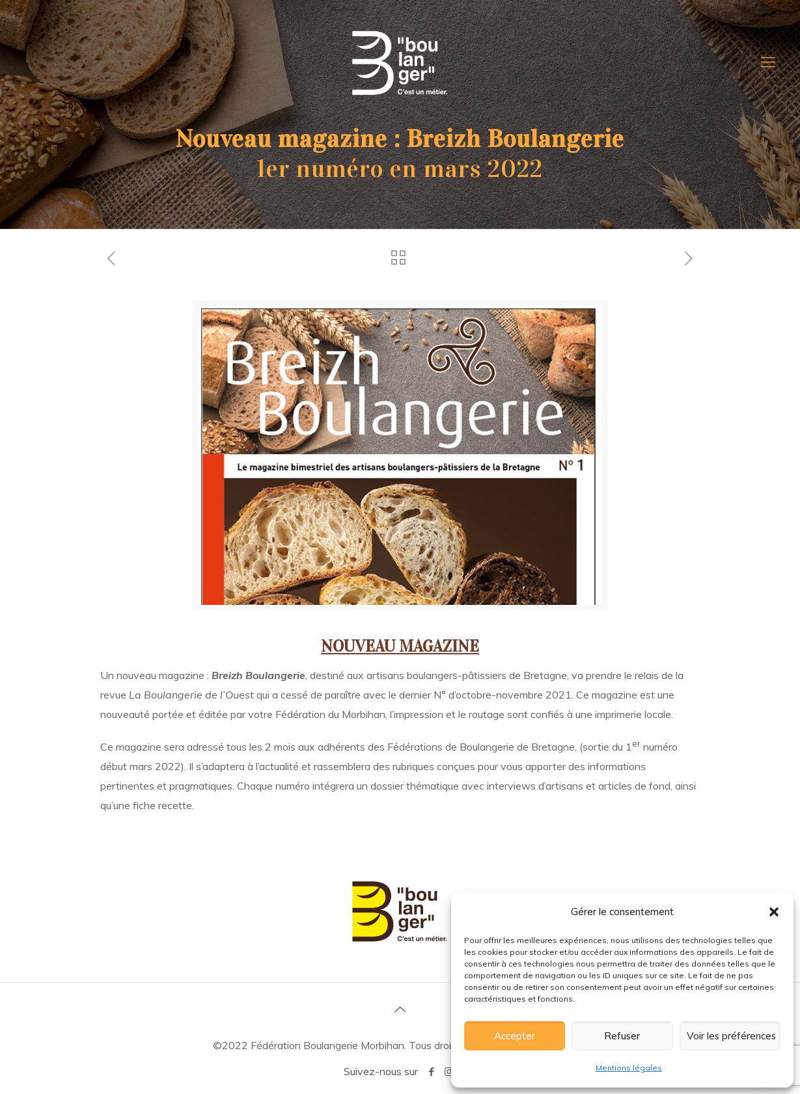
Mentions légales (629, 1068)
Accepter (514, 1036)
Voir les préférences (731, 1036)
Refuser (622, 1036)
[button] (773, 911)
